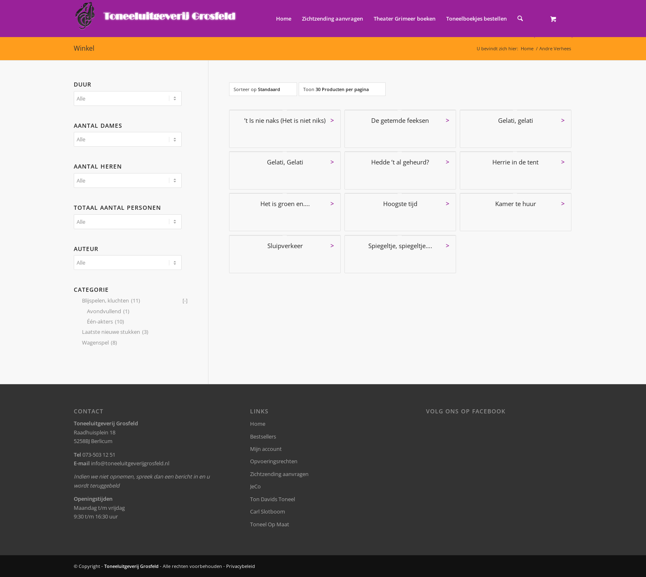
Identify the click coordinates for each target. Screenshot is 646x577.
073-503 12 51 (98, 454)
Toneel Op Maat (269, 524)
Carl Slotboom (267, 511)
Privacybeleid (240, 566)
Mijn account (266, 449)
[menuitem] (284, 18)
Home (257, 423)
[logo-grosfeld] (156, 18)
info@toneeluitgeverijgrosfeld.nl (130, 463)
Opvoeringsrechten (273, 461)
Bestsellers (263, 436)
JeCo (255, 486)
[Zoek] (520, 18)
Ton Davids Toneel (272, 499)
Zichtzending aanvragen (279, 474)
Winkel (84, 48)
